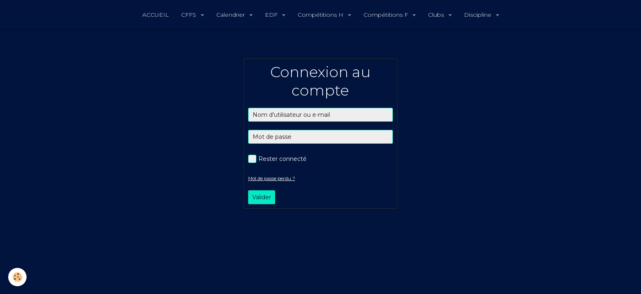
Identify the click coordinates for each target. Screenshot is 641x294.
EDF (272, 14)
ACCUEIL (155, 14)
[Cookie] (17, 277)
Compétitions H (321, 14)
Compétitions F (386, 14)
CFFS (189, 14)
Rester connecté (277, 159)
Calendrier (231, 14)
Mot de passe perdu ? (271, 178)
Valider (261, 197)
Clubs (437, 14)
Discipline (478, 14)
